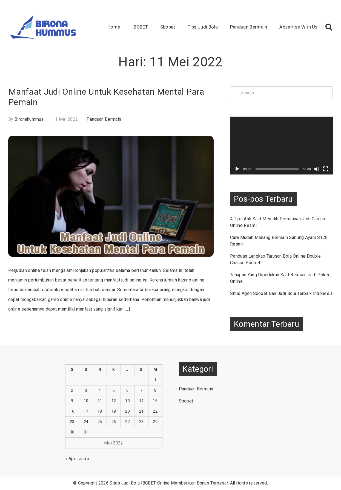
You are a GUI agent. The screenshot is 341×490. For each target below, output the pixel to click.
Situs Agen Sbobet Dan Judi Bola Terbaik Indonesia (281, 293)
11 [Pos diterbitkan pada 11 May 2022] (100, 401)
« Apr (70, 458)
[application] (281, 145)
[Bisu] (317, 169)
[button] (329, 27)
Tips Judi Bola (203, 27)
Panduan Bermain (248, 27)
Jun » (84, 458)
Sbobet (167, 27)
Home (113, 27)
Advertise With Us (298, 27)
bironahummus (29, 119)
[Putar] (237, 169)
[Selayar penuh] (325, 169)
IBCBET (140, 27)
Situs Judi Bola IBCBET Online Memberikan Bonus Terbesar (169, 483)
